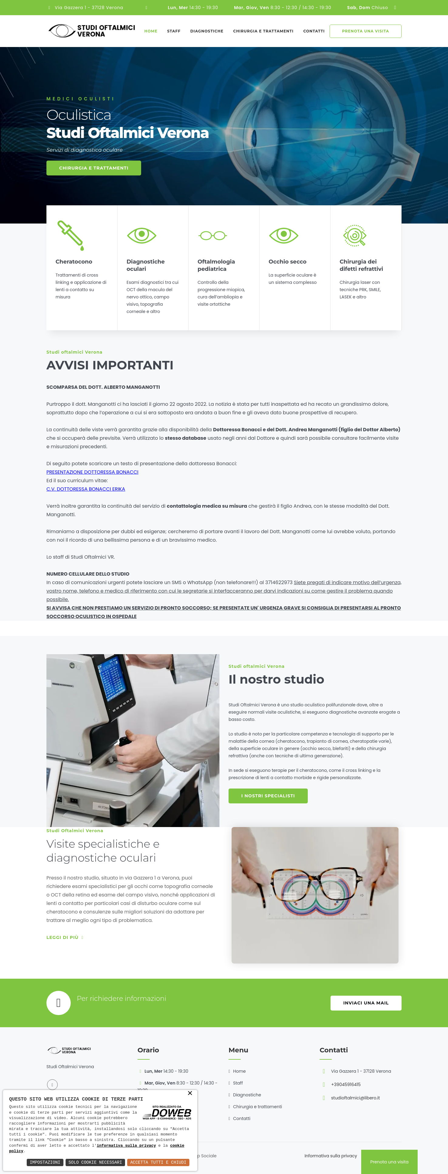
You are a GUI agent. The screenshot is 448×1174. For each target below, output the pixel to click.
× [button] (190, 1093)
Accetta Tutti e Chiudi (158, 1162)
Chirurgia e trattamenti (263, 31)
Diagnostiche (206, 31)
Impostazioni (45, 1162)
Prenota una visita (365, 31)
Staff (174, 31)
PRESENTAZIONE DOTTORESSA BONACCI (92, 472)
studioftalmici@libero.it (355, 1098)
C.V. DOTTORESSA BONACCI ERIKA (85, 489)
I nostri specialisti (268, 796)
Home (150, 31)
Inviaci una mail (366, 1003)
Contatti (314, 31)
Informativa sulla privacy (330, 1156)
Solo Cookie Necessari (95, 1162)
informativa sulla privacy (126, 1146)
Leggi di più (64, 937)
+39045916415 (346, 1084)
